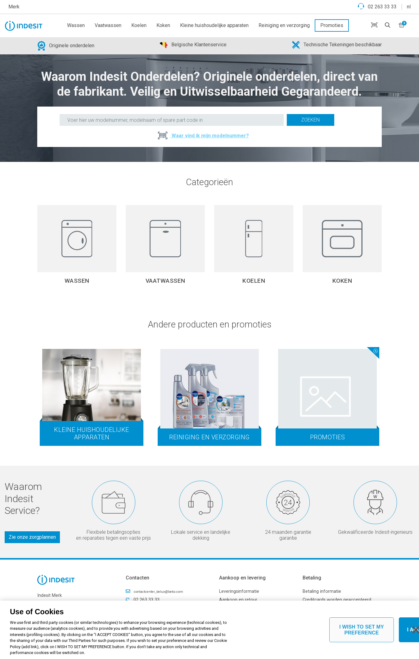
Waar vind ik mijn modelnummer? (209, 136)
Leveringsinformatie (239, 591)
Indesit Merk (49, 595)
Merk (14, 7)
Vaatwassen (108, 25)
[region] (209, 630)
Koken (163, 25)
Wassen (76, 25)
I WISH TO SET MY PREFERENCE (361, 629)
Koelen (138, 25)
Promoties (331, 25)
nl (409, 7)
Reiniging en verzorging (284, 25)
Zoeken (310, 120)
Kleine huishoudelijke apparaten (214, 25)
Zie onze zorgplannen (32, 537)
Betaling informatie (322, 591)
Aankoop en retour (238, 599)
